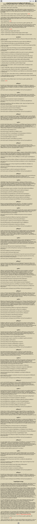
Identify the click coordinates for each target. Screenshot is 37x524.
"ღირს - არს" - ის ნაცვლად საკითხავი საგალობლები (23, 514)
